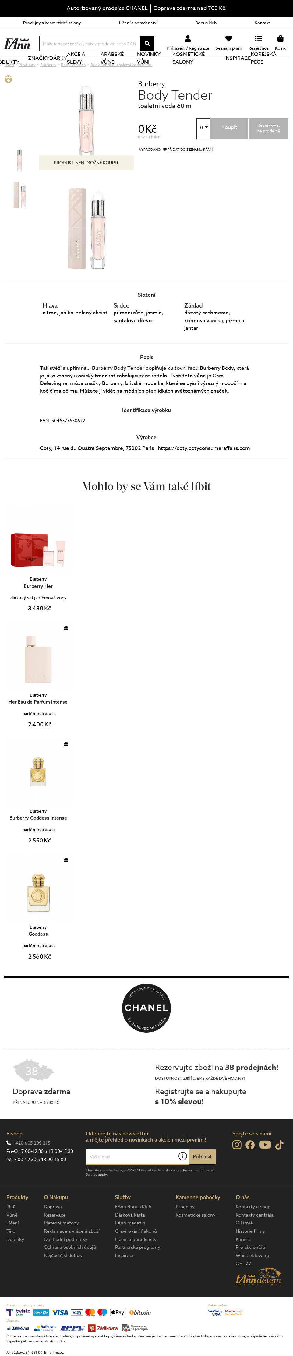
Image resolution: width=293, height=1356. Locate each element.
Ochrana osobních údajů (70, 1267)
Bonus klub (206, 23)
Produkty (26, 69)
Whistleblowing (252, 1276)
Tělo (10, 1251)
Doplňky (15, 1259)
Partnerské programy (137, 1267)
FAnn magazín (130, 1243)
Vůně (11, 1235)
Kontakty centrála (255, 1235)
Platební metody (61, 1243)
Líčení (12, 1243)
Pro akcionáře (250, 1267)
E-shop (14, 1154)
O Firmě (244, 1243)
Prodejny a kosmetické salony (52, 23)
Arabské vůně (128, 68)
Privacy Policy (182, 1190)
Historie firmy (250, 1251)
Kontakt (262, 23)
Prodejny (185, 1227)
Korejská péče (272, 68)
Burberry (151, 104)
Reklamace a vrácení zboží (72, 1251)
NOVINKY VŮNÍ (162, 68)
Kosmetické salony (204, 68)
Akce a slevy (94, 68)
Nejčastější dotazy (63, 1276)
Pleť (10, 1227)
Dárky (69, 68)
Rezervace (54, 1235)
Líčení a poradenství (138, 23)
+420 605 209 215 (31, 1163)
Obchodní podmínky (65, 1259)
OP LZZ (244, 1283)
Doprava (53, 1227)
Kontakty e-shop (253, 1227)
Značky (50, 68)
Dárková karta (130, 1235)
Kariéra (243, 1259)
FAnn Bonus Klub (133, 1227)
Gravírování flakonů (136, 1251)
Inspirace (241, 68)
